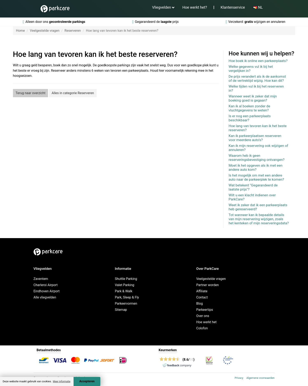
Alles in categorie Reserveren (73, 93)
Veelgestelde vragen (44, 31)
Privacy (239, 377)
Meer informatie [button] (61, 381)
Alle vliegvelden (45, 297)
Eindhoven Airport (47, 291)
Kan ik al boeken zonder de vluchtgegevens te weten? (249, 108)
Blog (199, 303)
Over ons (202, 316)
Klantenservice (233, 7)
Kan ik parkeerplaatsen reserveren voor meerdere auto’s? (255, 138)
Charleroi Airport (46, 285)
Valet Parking (124, 285)
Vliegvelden (161, 7)
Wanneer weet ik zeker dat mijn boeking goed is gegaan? (253, 98)
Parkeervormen (126, 303)
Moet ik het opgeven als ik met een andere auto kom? (255, 167)
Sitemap (121, 310)
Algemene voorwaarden (260, 377)
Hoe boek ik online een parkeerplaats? (258, 61)
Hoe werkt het (206, 322)
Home (20, 31)
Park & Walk (123, 291)
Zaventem (41, 279)
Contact (202, 297)
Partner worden (207, 285)
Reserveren (72, 31)
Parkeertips (204, 310)
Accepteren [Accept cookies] (87, 381)
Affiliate (201, 291)
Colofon (202, 328)
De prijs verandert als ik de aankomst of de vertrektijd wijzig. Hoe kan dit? (257, 78)
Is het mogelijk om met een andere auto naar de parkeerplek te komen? (256, 177)
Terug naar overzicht (31, 93)
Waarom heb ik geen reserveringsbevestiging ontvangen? (257, 157)
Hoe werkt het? (194, 7)
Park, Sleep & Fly (127, 297)
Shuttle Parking (126, 279)
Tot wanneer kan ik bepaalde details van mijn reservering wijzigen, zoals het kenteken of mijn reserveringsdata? (259, 219)
